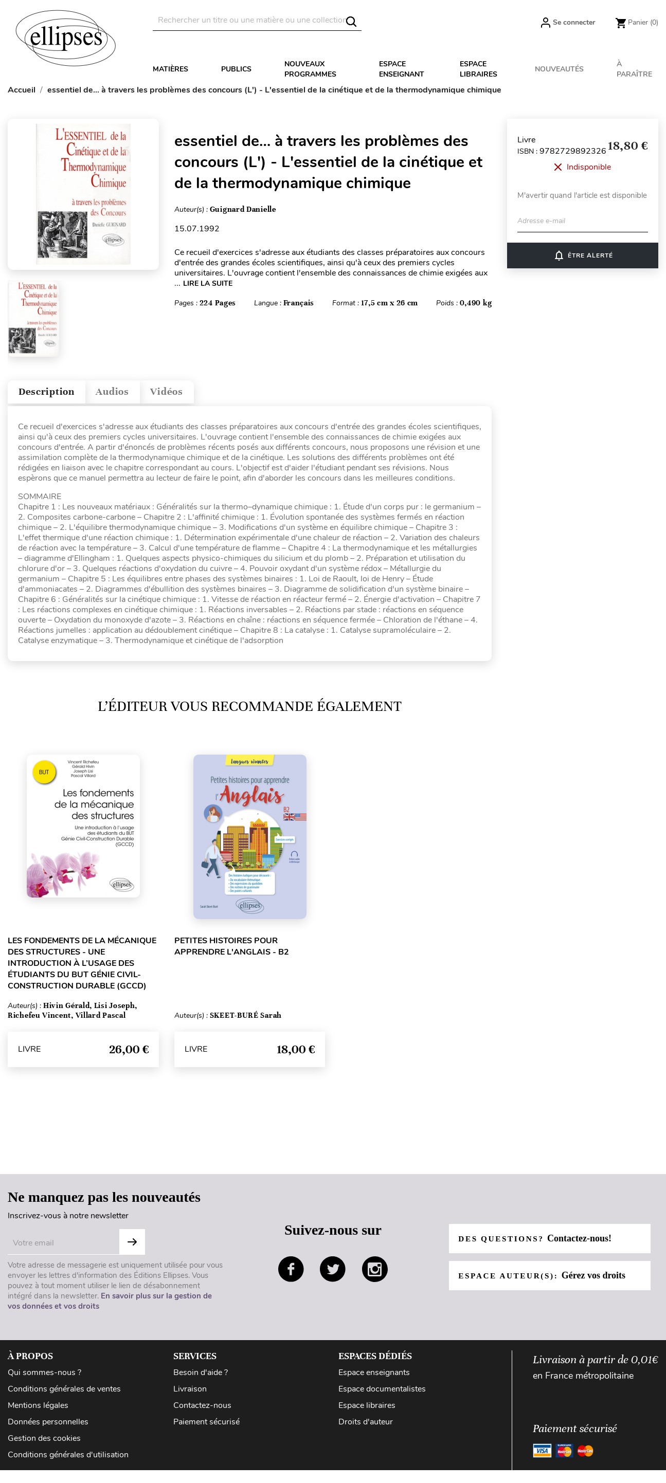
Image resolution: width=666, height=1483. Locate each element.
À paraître (634, 69)
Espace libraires (478, 69)
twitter (333, 1274)
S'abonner (132, 1246)
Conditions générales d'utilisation (68, 1459)
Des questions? (537, 1243)
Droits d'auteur (365, 1426)
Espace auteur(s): (545, 1280)
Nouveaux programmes (310, 69)
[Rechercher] (257, 20)
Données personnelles (48, 1426)
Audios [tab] (131, 394)
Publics (236, 69)
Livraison (190, 1393)
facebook (291, 1274)
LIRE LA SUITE (207, 283)
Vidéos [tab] (194, 394)
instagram (375, 1274)
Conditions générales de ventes (64, 1393)
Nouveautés (559, 69)
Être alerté (583, 255)
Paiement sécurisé (206, 1426)
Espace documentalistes (382, 1393)
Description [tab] (53, 394)
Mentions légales (38, 1410)
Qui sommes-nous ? (44, 1377)
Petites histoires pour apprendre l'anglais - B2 (231, 951)
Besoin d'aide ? (200, 1377)
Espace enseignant (401, 69)
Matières (170, 69)
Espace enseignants (374, 1377)
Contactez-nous (202, 1410)
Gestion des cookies (44, 1443)
